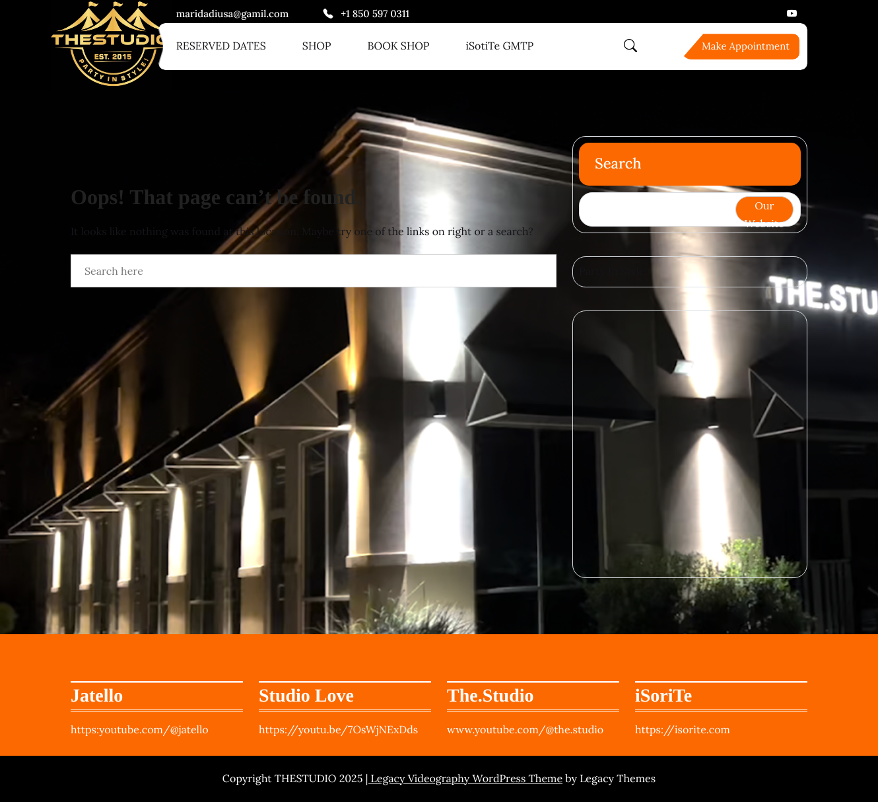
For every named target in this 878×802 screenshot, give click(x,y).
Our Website (764, 211)
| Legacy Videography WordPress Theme (464, 778)
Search (618, 164)
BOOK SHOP (399, 46)
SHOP (316, 46)
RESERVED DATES (221, 46)
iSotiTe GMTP (500, 46)
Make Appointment (746, 46)
